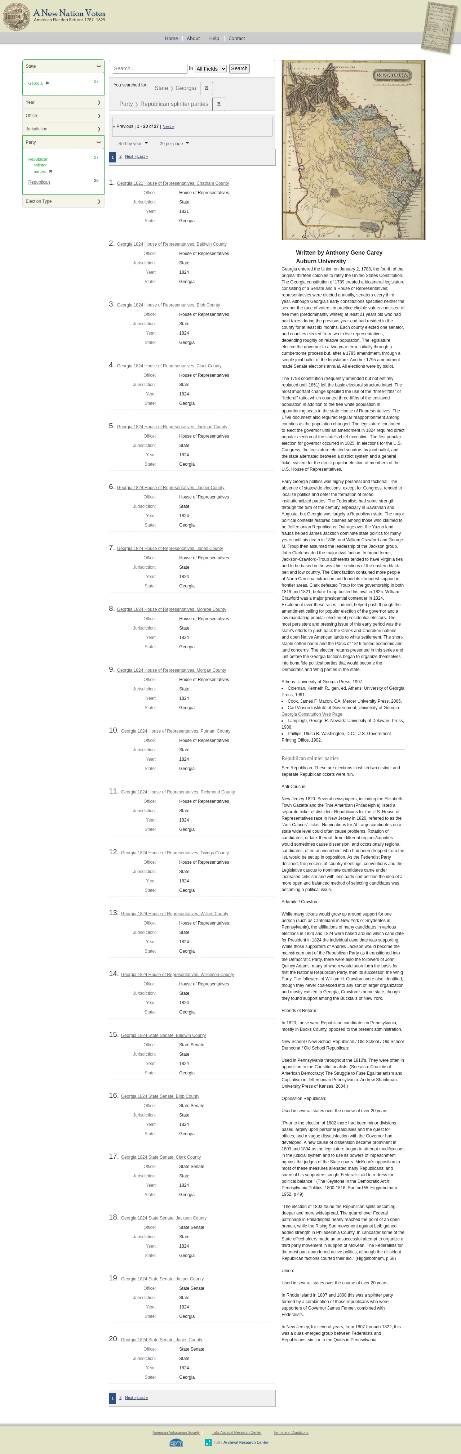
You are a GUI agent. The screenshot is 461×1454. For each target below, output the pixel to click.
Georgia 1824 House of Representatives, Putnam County (176, 731)
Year (30, 102)
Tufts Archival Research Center (236, 1433)
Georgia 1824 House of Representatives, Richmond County (178, 792)
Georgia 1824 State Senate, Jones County (162, 1339)
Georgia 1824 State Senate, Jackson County (164, 1218)
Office (31, 115)
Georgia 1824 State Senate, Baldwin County (163, 1035)
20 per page (171, 143)
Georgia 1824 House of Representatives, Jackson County (172, 426)
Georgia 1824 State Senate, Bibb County (160, 1096)
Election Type (39, 201)
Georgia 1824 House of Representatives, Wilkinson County (177, 974)
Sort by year (130, 143)
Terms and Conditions (291, 1433)
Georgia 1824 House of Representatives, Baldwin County (172, 244)
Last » (142, 156)
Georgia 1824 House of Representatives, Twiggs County (175, 852)
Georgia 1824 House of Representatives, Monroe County (171, 609)
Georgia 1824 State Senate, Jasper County (162, 1278)
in (191, 68)
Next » (168, 126)
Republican (39, 182)
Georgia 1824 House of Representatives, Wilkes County (175, 913)
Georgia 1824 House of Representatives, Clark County (169, 365)
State (31, 66)
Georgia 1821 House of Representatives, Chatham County (173, 183)
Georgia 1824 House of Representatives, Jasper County (171, 487)
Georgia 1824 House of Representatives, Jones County (170, 548)
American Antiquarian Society (176, 1433)
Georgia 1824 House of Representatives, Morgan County (171, 670)
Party (31, 142)
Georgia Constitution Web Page (312, 714)
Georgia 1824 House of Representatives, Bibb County (168, 305)
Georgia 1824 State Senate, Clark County (161, 1157)
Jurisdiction (37, 128)
